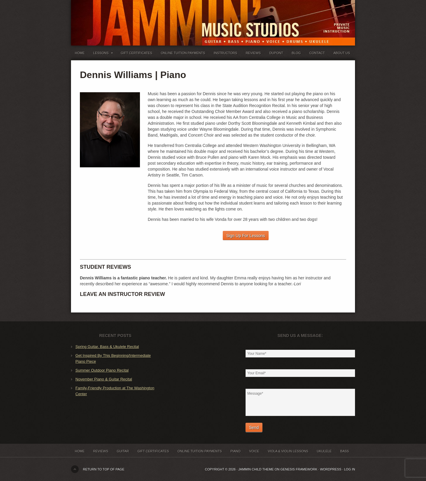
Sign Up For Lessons (245, 235)
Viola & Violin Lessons (288, 451)
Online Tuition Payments (183, 53)
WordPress (330, 469)
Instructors (225, 53)
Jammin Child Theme (256, 469)
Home (80, 53)
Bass (344, 451)
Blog (296, 53)
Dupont (276, 53)
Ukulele (324, 451)
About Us (341, 53)
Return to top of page (103, 469)
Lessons (102, 54)
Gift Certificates (136, 53)
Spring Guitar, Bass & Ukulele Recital (107, 346)
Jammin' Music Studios (145, 17)
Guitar (123, 451)
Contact (317, 53)
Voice (254, 451)
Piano (235, 451)
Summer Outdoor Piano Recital (102, 370)
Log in (349, 469)
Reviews (253, 53)
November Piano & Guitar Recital (103, 379)
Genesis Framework (298, 469)
